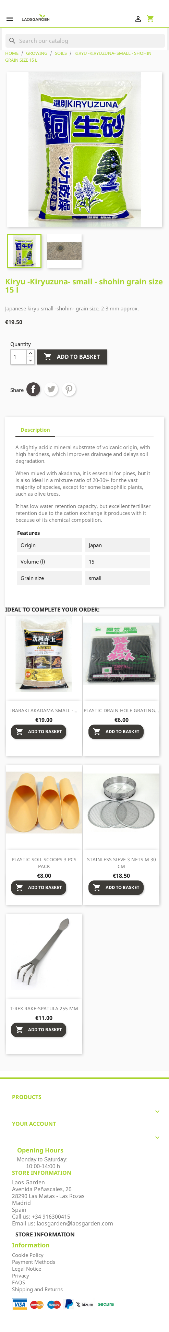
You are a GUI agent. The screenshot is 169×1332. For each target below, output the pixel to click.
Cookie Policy (28, 1254)
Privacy (20, 1275)
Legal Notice (26, 1268)
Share (33, 389)
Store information (45, 1234)
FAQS (18, 1282)
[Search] (85, 41)
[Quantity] (18, 357)
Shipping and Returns (37, 1289)
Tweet (51, 389)
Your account (34, 1123)
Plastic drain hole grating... (121, 710)
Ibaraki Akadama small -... (43, 710)
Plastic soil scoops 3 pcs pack (44, 863)
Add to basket (72, 357)
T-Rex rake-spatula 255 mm (44, 1008)
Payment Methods (33, 1261)
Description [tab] (35, 429)
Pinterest (69, 389)
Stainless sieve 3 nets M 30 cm (121, 863)
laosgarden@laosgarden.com (75, 1223)
